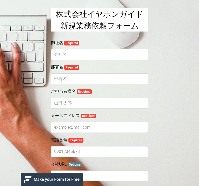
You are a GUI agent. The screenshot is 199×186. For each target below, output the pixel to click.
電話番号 (67, 140)
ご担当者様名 (71, 91)
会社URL (66, 164)
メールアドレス (73, 115)
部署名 (65, 67)
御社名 (65, 42)
